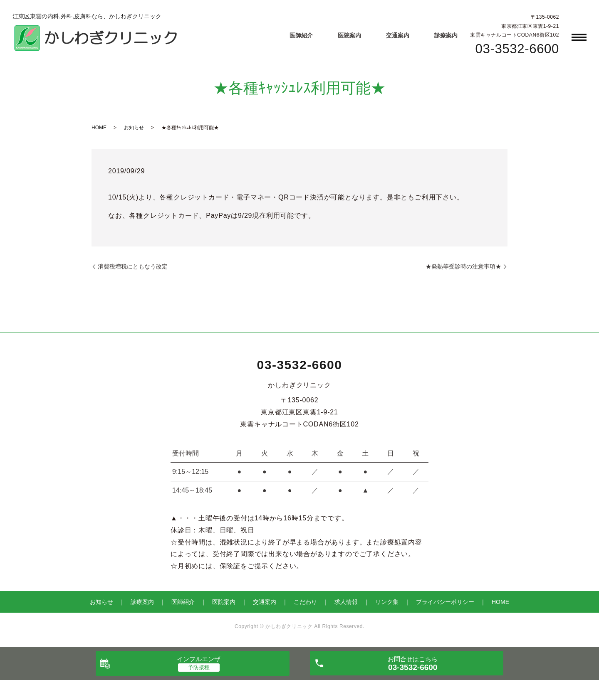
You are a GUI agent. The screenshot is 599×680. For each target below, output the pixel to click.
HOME (99, 128)
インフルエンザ (198, 659)
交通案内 (397, 35)
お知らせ (134, 128)
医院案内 (349, 35)
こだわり (305, 602)
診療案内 (446, 35)
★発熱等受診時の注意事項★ (463, 266)
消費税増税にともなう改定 (133, 266)
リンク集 (387, 602)
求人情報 (346, 602)
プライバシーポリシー (445, 602)
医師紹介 (301, 35)
